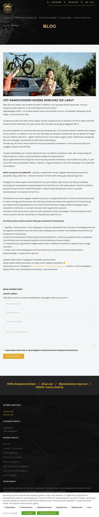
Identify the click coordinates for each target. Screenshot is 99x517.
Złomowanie (65, 18)
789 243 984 (8, 411)
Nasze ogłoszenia (48, 18)
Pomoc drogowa (82, 18)
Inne (89, 507)
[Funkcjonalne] (18, 507)
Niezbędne (10, 507)
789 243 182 (8, 415)
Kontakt (15, 25)
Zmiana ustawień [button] (10, 513)
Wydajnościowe (44, 507)
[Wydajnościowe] (35, 507)
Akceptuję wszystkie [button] (48, 513)
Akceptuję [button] (28, 513)
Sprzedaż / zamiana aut (26, 18)
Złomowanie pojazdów (12, 457)
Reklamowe (77, 507)
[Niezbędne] (4, 507)
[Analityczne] (55, 507)
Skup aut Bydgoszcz (11, 462)
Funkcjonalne (26, 507)
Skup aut (8, 18)
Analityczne (61, 507)
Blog (6, 25)
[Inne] (86, 507)
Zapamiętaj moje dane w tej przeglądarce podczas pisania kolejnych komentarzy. (41, 350)
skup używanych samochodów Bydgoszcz (48, 266)
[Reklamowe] (70, 507)
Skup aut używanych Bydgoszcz (16, 466)
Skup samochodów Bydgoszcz (15, 470)
